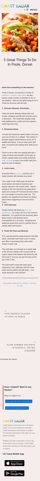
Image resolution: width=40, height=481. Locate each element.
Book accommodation (17, 408)
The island (7, 160)
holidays (17, 283)
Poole (26, 283)
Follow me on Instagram (18, 401)
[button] (25, 10)
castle (19, 173)
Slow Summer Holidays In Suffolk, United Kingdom (21, 348)
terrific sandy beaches (14, 95)
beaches (7, 283)
